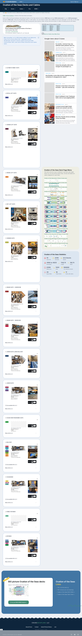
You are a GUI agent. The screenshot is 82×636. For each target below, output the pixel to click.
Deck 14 (44, 28)
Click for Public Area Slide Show (51, 34)
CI (6, 545)
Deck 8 (51, 29)
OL (7, 128)
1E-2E (7, 452)
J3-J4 (6, 390)
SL (7, 208)
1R (6, 516)
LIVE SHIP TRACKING (11, 31)
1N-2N (6, 484)
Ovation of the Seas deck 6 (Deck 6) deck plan (55, 196)
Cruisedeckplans (11, 2)
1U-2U (6, 540)
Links (21, 1)
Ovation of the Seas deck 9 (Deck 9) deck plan (55, 209)
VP (7, 422)
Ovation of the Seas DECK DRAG (66, 592)
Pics (30, 9)
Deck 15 (44, 26)
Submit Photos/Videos (46, 627)
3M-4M (7, 482)
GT (7, 291)
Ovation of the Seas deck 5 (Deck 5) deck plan (55, 191)
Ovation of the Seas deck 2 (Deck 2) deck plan (55, 178)
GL (7, 177)
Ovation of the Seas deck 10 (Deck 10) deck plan (56, 214)
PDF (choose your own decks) (65, 589)
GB (7, 324)
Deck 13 (44, 29)
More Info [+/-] (9, 84)
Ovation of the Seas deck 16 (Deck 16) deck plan (56, 243)
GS (7, 326)
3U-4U (7, 541)
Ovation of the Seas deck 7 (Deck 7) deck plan (55, 200)
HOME (4, 15)
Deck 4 (58, 28)
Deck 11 (51, 25)
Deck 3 (58, 29)
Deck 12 (44, 30)
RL (7, 97)
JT (7, 387)
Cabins (21, 9)
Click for (32, 81)
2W (7, 543)
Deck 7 (51, 30)
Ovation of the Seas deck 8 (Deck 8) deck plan (55, 204)
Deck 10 (51, 26)
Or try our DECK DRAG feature (18, 602)
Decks (12, 9)
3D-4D (7, 451)
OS (7, 242)
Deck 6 (58, 25)
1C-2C (7, 446)
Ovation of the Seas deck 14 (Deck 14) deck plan (56, 234)
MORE (35, 9)
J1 (6, 356)
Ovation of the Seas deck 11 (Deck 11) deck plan (56, 218)
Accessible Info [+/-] (11, 405)
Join (55, 627)
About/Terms (29, 627)
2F (7, 455)
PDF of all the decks (63, 587)
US (7, 72)
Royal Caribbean (10, 15)
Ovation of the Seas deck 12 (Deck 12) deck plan (56, 223)
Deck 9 (51, 28)
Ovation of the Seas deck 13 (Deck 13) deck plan (56, 228)
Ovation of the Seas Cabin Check (66, 594)
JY (7, 388)
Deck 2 (58, 30)
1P (6, 481)
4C (7, 449)
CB (7, 454)
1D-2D (6, 448)
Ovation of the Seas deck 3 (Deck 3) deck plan (55, 182)
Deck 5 (58, 26)
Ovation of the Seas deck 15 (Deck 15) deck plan (56, 238)
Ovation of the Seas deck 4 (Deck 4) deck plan (55, 187)
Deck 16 (44, 25)
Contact (36, 627)
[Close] (38, 38)
